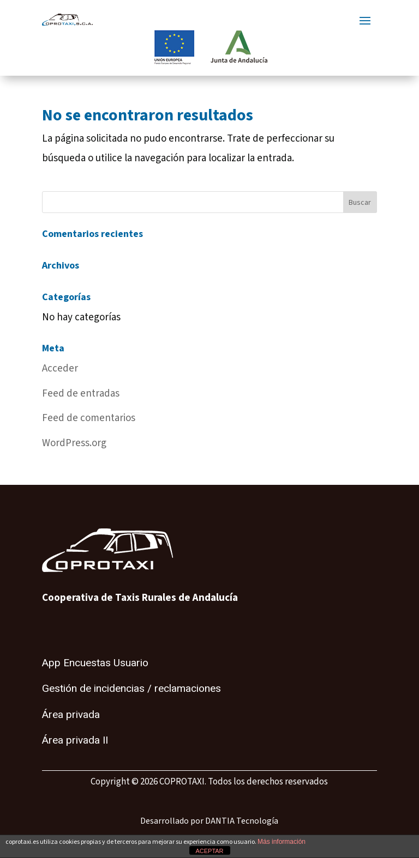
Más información (282, 841)
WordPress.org (74, 443)
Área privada (71, 714)
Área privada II (75, 740)
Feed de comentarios (88, 418)
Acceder (60, 368)
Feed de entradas (80, 393)
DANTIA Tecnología (241, 821)
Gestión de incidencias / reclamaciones (131, 688)
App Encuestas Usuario (95, 663)
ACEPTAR (209, 851)
